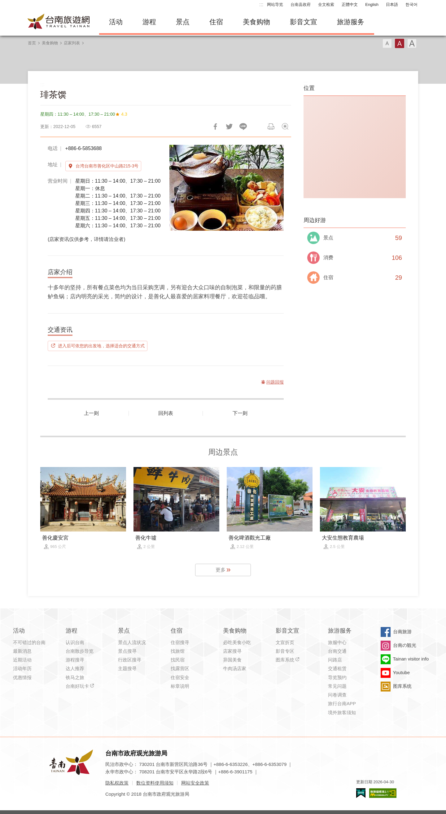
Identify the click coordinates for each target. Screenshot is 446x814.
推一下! (229, 126)
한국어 (411, 4)
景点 (183, 22)
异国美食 (232, 659)
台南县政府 (301, 4)
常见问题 (337, 686)
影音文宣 (303, 22)
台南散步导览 (80, 651)
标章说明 (180, 686)
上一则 (91, 413)
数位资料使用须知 (154, 782)
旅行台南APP (342, 703)
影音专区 (285, 651)
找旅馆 (178, 651)
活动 (116, 22)
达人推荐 (75, 668)
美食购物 (256, 22)
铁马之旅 (75, 677)
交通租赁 (337, 668)
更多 (220, 569)
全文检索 (326, 4)
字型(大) (412, 43)
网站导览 (275, 4)
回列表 (165, 413)
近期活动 (22, 659)
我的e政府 (360, 793)
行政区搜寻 (129, 659)
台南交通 (337, 651)
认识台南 (75, 642)
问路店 (335, 659)
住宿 (216, 22)
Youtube (401, 672)
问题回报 (285, 126)
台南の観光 (404, 645)
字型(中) (399, 43)
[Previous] (179, 187)
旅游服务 (350, 22)
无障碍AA (382, 793)
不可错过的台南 (29, 642)
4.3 (124, 114)
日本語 (392, 4)
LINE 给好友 (243, 126)
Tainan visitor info (411, 658)
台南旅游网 (59, 22)
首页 (32, 43)
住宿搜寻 (180, 642)
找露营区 (180, 668)
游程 (149, 22)
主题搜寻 (127, 668)
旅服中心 (337, 642)
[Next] (274, 187)
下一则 (240, 413)
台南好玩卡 (77, 686)
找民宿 (178, 659)
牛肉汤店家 (234, 668)
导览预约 (337, 677)
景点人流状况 (132, 642)
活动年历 (22, 668)
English (371, 4)
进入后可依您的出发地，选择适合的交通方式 (101, 345)
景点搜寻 (127, 651)
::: (261, 4)
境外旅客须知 (342, 712)
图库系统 (285, 659)
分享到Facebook (215, 126)
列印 (271, 126)
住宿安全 (180, 677)
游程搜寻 (75, 659)
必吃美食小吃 (237, 642)
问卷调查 (337, 694)
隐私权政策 (117, 782)
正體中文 (350, 4)
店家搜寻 (232, 651)
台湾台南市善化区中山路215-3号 (107, 165)
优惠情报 (22, 677)
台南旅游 (402, 631)
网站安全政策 (195, 782)
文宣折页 (285, 642)
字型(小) (387, 43)
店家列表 (72, 43)
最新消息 (22, 651)
